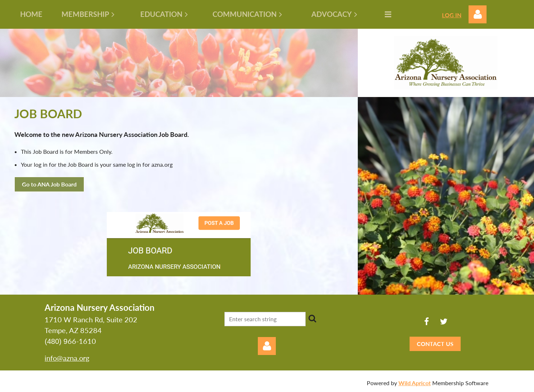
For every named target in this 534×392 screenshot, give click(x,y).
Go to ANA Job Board (49, 184)
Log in (478, 14)
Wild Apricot (414, 382)
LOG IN (451, 14)
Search (312, 318)
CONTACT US (435, 343)
